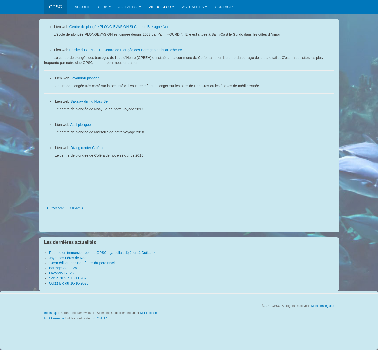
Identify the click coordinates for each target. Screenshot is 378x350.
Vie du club (161, 7)
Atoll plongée (81, 125)
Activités (129, 7)
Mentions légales (322, 306)
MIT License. (148, 313)
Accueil (82, 7)
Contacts (224, 7)
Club (104, 7)
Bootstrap (50, 313)
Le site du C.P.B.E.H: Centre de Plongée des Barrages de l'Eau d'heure (126, 50)
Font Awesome (54, 318)
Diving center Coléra (87, 148)
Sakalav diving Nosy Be (89, 101)
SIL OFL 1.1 (100, 318)
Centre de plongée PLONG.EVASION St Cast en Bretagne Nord (119, 27)
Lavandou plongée (85, 78)
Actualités (194, 7)
